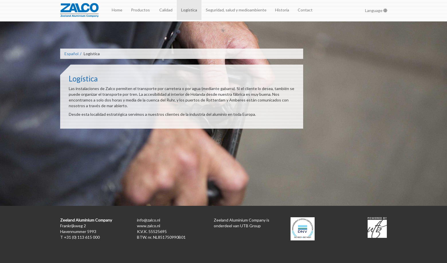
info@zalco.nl (148, 220)
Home (117, 9)
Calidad (165, 9)
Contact (305, 9)
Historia (282, 9)
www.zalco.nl (148, 225)
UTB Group (250, 225)
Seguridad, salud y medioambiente (236, 9)
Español (71, 53)
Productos (141, 9)
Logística (189, 9)
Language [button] (376, 10)
